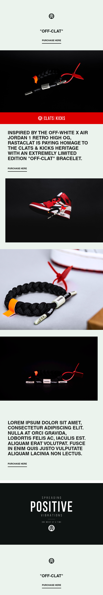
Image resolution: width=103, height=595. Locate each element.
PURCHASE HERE (51, 41)
